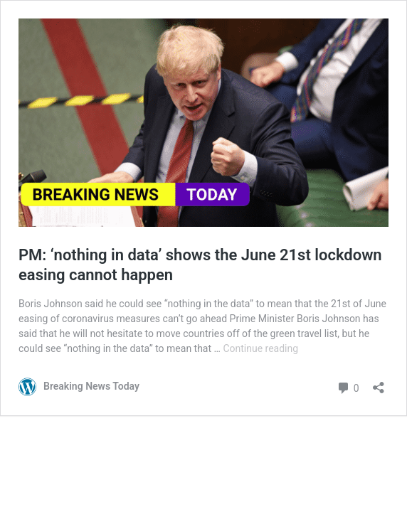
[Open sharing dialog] (378, 383)
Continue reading (260, 348)
